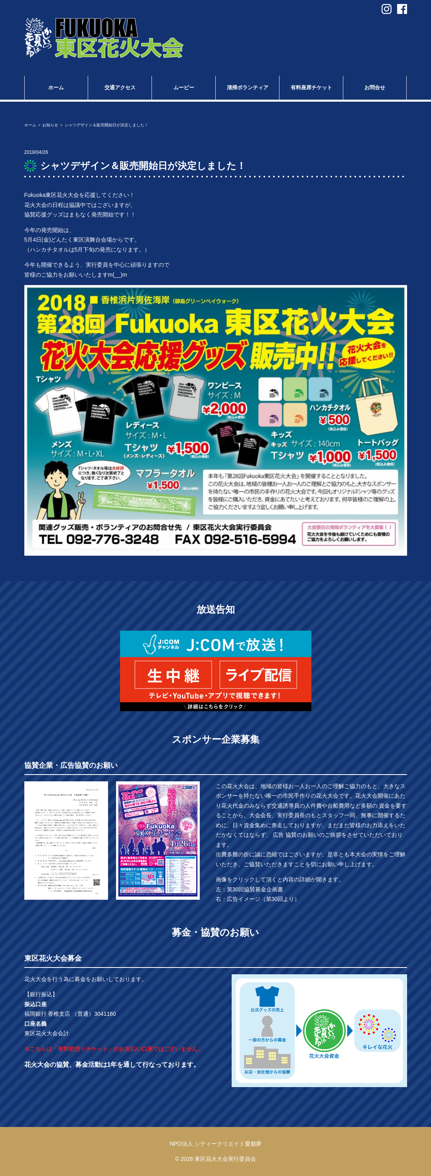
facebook (402, 9)
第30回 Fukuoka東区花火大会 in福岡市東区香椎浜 (104, 38)
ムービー (183, 87)
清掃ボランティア (247, 87)
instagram (387, 9)
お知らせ (50, 125)
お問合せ (374, 87)
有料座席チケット (311, 87)
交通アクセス (120, 87)
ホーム (56, 87)
